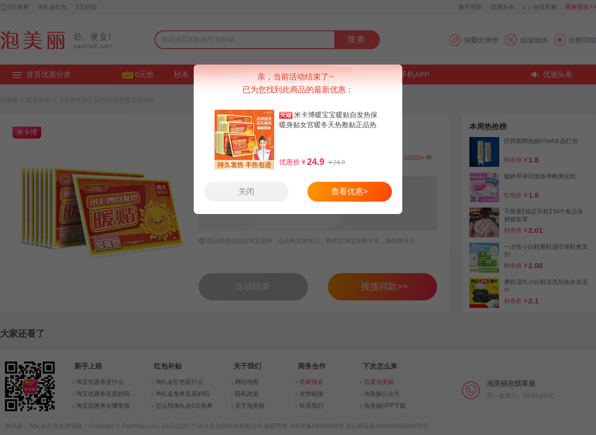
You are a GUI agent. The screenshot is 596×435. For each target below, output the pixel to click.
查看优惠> (349, 191)
